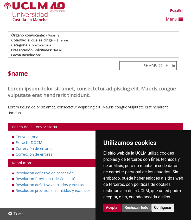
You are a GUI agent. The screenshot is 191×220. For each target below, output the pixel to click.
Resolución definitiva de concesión (45, 172)
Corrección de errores (34, 148)
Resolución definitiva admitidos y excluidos (51, 184)
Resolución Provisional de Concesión (47, 178)
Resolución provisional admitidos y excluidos (53, 190)
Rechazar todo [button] (136, 207)
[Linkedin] (172, 65)
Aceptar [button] (112, 207)
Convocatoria (27, 136)
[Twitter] (160, 65)
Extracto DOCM (29, 142)
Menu (174, 19)
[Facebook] (165, 65)
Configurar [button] (162, 207)
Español (176, 10)
